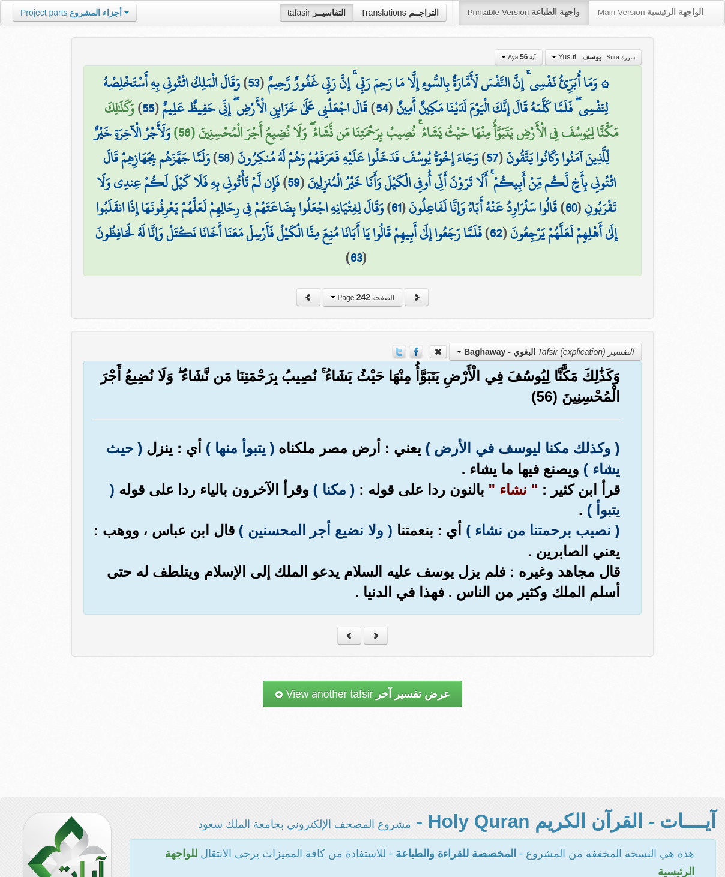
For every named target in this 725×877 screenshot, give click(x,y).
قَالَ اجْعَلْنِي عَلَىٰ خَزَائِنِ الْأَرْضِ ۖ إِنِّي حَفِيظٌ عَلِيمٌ (264, 108)
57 (492, 158)
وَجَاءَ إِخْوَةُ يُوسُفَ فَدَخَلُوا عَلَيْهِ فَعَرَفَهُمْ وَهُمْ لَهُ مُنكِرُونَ (358, 158)
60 (571, 207)
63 (356, 257)
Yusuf (593, 57)
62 (496, 233)
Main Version (650, 12)
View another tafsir (362, 694)
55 (148, 108)
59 (293, 182)
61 (396, 207)
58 (224, 158)
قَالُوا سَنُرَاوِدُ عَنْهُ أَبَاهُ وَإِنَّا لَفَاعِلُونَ (483, 207)
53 (253, 83)
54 (382, 108)
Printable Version (524, 12)
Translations (400, 12)
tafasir (316, 12)
